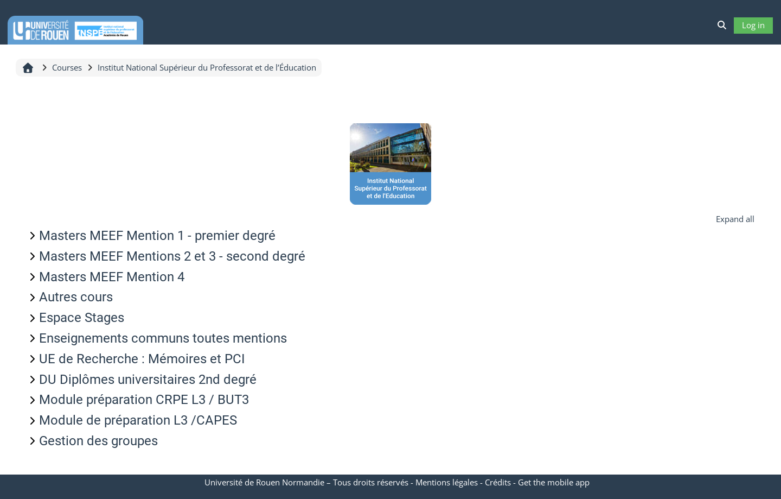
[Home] (75, 27)
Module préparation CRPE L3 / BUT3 (144, 399)
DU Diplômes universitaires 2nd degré (148, 379)
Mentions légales (446, 482)
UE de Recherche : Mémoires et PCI (142, 359)
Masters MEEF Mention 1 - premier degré (157, 235)
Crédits (498, 482)
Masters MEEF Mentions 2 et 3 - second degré (172, 256)
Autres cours (76, 297)
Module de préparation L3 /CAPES (138, 420)
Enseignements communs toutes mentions (163, 338)
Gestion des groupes (98, 441)
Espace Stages (81, 317)
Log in (753, 25)
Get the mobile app (554, 482)
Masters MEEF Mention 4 (111, 277)
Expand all (735, 218)
